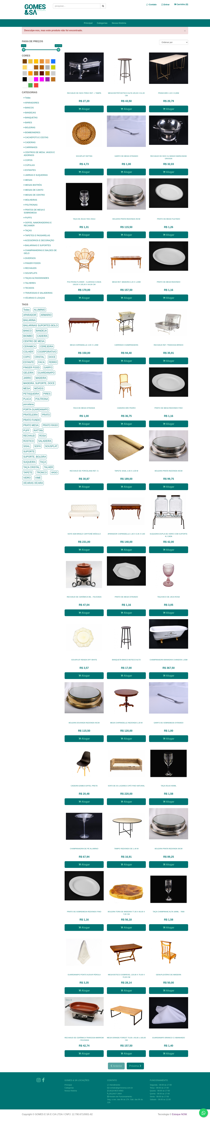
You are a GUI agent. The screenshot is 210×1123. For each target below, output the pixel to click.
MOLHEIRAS (30, 200)
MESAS (28, 180)
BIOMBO (28, 336)
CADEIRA (42, 336)
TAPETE (27, 472)
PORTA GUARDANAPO (35, 409)
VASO (54, 472)
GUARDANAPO (46, 373)
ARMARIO (46, 315)
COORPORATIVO (46, 352)
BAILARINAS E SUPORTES (37, 245)
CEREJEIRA (46, 346)
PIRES (46, 394)
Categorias (102, 23)
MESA (26, 388)
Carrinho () (181, 4)
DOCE (52, 357)
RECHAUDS (30, 268)
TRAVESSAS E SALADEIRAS (38, 293)
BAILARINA (29, 320)
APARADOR (29, 315)
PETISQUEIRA (31, 394)
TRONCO (42, 472)
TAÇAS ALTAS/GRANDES (36, 278)
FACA (41, 362)
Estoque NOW (179, 1114)
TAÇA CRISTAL (31, 467)
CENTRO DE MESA (33, 341)
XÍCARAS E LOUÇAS (34, 298)
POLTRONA (41, 399)
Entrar (165, 4)
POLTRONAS (30, 205)
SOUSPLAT (51, 446)
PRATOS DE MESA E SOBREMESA (34, 211)
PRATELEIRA (30, 415)
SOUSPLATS (30, 273)
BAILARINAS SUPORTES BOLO (40, 325)
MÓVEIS (38, 388)
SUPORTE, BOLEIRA (34, 457)
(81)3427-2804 (115, 1094)
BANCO (27, 331)
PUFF (26, 430)
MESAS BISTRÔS (33, 185)
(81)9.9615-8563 (116, 1091)
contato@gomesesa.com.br (121, 1088)
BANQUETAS (30, 117)
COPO (26, 357)
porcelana (28, 404)
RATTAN (38, 430)
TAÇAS (28, 230)
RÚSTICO (28, 441)
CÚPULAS (29, 165)
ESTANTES (30, 170)
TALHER (48, 467)
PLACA (27, 399)
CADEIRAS (29, 142)
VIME (38, 478)
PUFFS (28, 217)
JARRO (27, 378)
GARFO (48, 367)
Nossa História (119, 23)
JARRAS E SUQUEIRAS (36, 175)
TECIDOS (29, 288)
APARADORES (31, 103)
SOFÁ (37, 446)
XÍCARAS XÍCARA (33, 483)
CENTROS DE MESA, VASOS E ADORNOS (39, 153)
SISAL (26, 446)
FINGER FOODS (32, 263)
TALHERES (30, 283)
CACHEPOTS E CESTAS (36, 137)
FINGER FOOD (31, 367)
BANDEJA (41, 331)
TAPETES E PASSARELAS (37, 235)
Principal (88, 23)
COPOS (28, 160)
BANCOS (29, 107)
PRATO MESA (30, 425)
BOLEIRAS (29, 127)
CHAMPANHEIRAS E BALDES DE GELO (40, 251)
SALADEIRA (44, 441)
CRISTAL (39, 357)
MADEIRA (41, 378)
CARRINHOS (30, 147)
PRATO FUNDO (31, 420)
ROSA (42, 436)
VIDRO (27, 478)
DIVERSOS (30, 258)
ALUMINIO (39, 310)
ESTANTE (28, 362)
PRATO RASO (50, 425)
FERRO (53, 362)
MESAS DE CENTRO (34, 195)
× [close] (185, 30)
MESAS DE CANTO (33, 190)
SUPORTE (29, 451)
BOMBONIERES (32, 132)
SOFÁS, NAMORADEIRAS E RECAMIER (38, 224)
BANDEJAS (30, 112)
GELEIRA (28, 373)
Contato (151, 4)
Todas (27, 98)
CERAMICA (29, 346)
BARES (28, 122)
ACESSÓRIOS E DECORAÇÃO (39, 240)
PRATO (46, 415)
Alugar (84, 109)
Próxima (135, 1066)
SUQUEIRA (29, 462)
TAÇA (43, 462)
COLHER (28, 352)
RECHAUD (29, 436)
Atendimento (113, 1085)
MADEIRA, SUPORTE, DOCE (39, 383)
